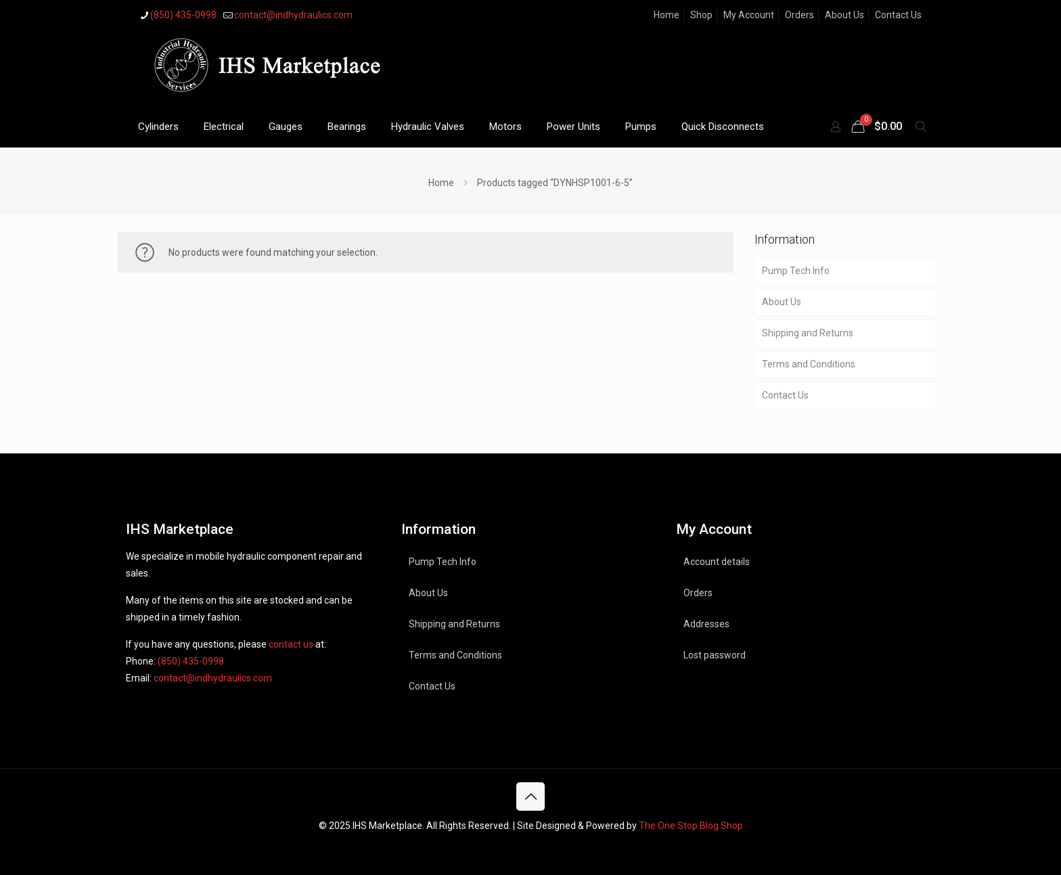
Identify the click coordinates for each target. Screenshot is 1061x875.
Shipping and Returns (807, 333)
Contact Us (898, 14)
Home (666, 14)
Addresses (706, 624)
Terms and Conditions (808, 364)
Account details (716, 561)
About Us (844, 14)
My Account (748, 14)
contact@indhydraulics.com (213, 678)
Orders (799, 14)
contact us (291, 644)
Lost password (714, 655)
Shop (701, 14)
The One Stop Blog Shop (691, 825)
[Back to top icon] (530, 796)
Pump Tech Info (796, 270)
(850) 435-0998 (191, 661)
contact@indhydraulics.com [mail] (293, 14)
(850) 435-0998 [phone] (183, 14)
